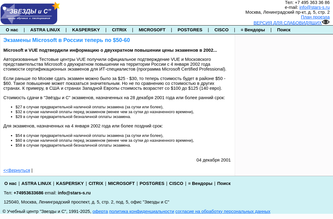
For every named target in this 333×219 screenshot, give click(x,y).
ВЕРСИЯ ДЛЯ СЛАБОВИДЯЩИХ (292, 22)
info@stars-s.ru (314, 7)
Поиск (283, 29)
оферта (100, 211)
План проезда (315, 17)
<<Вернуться (16, 170)
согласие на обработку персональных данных (222, 211)
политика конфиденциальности (141, 211)
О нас (12, 29)
